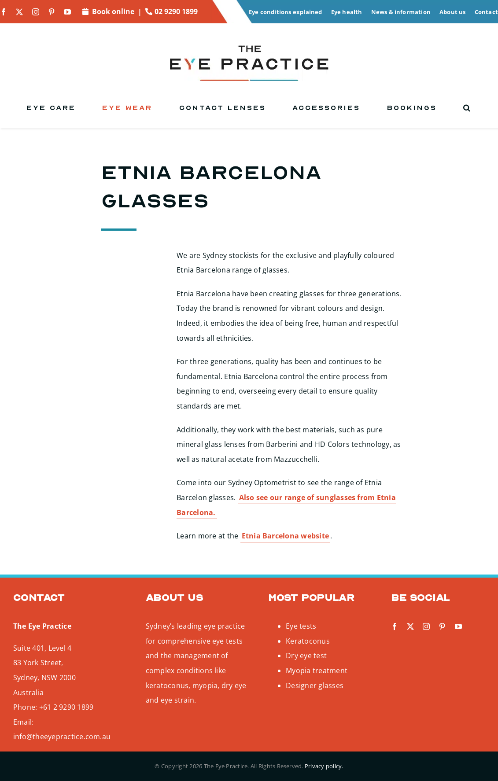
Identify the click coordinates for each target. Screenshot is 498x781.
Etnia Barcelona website (285, 536)
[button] (467, 108)
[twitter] (19, 11)
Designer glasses (314, 685)
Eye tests (301, 626)
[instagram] (35, 11)
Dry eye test (306, 655)
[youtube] (67, 11)
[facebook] (3, 11)
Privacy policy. (324, 766)
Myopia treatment (316, 670)
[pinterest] (51, 11)
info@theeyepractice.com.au (62, 736)
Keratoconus (308, 641)
